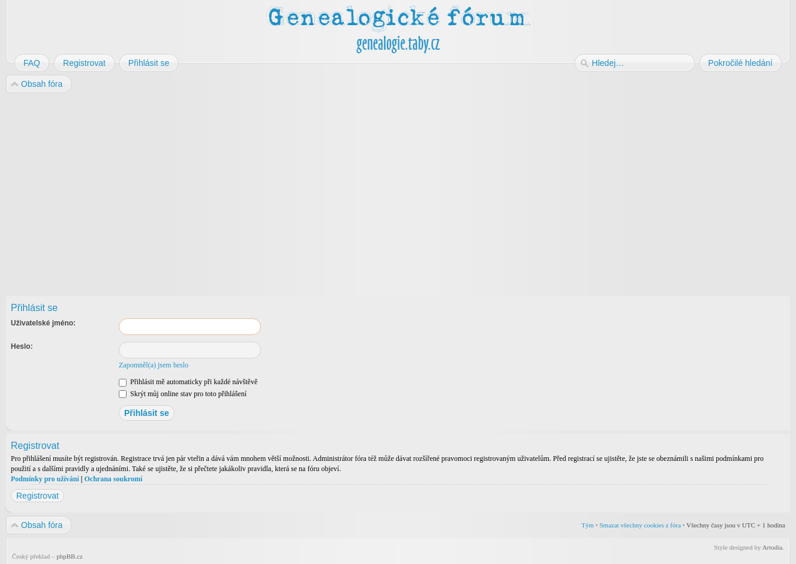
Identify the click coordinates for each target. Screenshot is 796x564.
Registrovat (37, 495)
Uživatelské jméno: (43, 323)
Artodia (772, 547)
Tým (587, 525)
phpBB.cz (69, 556)
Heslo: (22, 346)
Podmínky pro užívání (45, 479)
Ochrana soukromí (113, 479)
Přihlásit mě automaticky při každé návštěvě (188, 382)
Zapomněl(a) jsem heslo (153, 365)
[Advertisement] (367, 191)
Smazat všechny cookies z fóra (640, 525)
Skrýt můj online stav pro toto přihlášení (183, 394)
